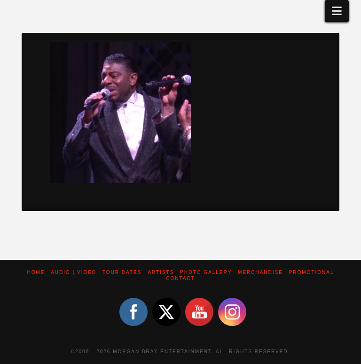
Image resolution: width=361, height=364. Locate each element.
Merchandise (260, 272)
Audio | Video (73, 272)
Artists (161, 272)
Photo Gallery (206, 272)
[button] (337, 11)
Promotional (311, 272)
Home (36, 272)
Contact (180, 278)
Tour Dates (122, 272)
